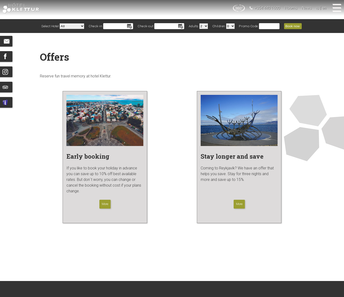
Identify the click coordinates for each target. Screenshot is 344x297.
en (324, 8)
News (307, 8)
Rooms (291, 8)
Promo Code (248, 26)
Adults (194, 26)
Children (218, 26)
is (317, 8)
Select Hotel (50, 26)
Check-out (145, 26)
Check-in (95, 26)
